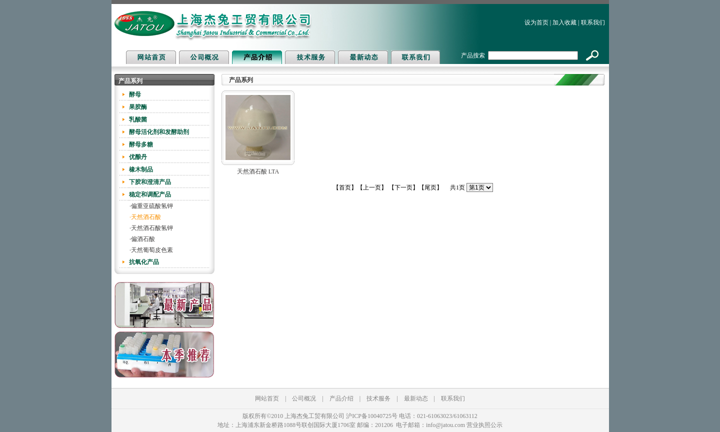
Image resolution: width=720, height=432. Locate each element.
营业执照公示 (484, 425)
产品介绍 (342, 398)
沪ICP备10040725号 (372, 416)
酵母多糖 (141, 144)
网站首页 (267, 398)
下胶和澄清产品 (150, 182)
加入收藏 (564, 22)
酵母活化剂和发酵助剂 (159, 132)
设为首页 (536, 22)
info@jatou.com (445, 425)
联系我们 (593, 22)
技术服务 (378, 398)
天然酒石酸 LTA (258, 171)
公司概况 (304, 398)
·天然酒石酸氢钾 (151, 228)
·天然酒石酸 (145, 217)
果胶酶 (138, 107)
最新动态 (416, 398)
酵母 (135, 94)
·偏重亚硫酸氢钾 (151, 206)
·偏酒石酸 (142, 239)
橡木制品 (141, 169)
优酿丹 (138, 157)
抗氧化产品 (144, 262)
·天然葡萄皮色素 (151, 250)
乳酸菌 (138, 119)
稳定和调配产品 (150, 194)
